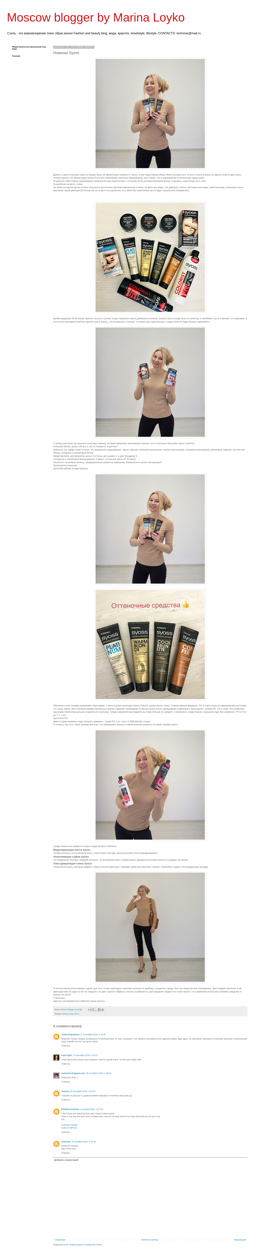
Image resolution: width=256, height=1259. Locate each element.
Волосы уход (67, 1014)
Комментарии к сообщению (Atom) (85, 1244)
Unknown (66, 1142)
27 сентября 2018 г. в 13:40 (93, 1034)
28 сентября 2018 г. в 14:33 (82, 1091)
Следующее (60, 1240)
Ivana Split (66, 1055)
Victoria (65, 1091)
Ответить (65, 1046)
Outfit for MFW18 (69, 1128)
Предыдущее (240, 1240)
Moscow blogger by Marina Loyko (96, 17)
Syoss (76, 1014)
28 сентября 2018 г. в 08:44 (98, 1073)
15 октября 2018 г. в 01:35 (84, 1142)
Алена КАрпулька (70, 1034)
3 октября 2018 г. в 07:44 (91, 1109)
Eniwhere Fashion (70, 1109)
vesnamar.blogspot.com (73, 1073)
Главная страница (149, 1240)
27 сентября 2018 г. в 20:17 (85, 1055)
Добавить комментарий (66, 1160)
